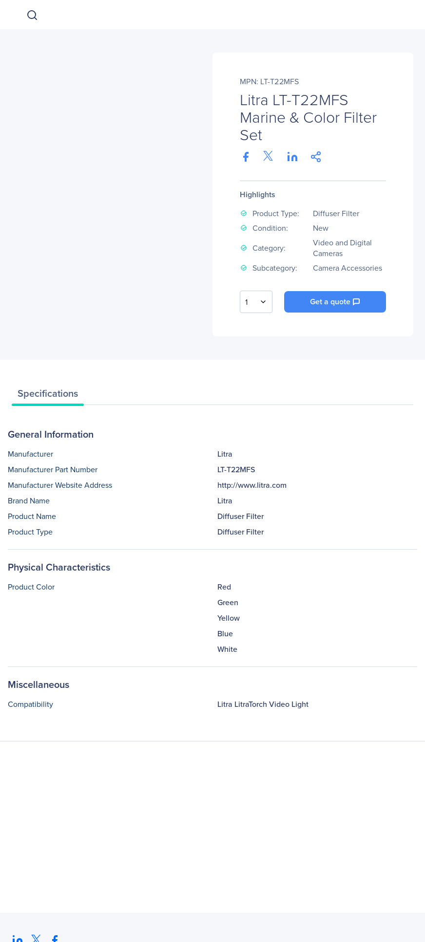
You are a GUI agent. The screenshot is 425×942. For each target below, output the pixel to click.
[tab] (48, 396)
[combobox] (256, 302)
